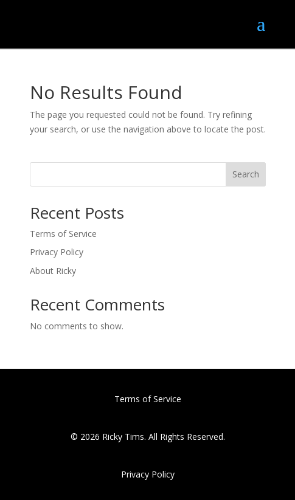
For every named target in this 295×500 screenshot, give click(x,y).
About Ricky (53, 270)
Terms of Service (63, 233)
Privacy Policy (56, 252)
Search (245, 174)
